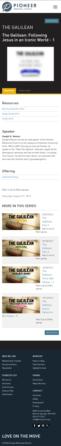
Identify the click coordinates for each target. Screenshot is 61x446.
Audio (7, 119)
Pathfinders (7, 394)
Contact (38, 391)
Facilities (37, 395)
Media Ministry (39, 384)
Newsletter (7, 368)
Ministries (6, 380)
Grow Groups (8, 387)
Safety (35, 399)
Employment (38, 403)
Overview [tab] (9, 91)
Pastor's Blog (39, 361)
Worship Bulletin (13, 109)
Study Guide (10, 114)
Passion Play (7, 391)
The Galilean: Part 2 (47, 222)
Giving (36, 375)
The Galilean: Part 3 (47, 248)
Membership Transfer (11, 361)
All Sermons (51, 21)
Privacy (36, 406)
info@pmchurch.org (41, 420)
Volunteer (6, 384)
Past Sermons (39, 365)
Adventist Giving (10, 177)
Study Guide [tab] (24, 91)
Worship (38, 356)
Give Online (38, 380)
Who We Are (9, 356)
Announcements (9, 365)
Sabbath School (39, 368)
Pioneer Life (9, 375)
